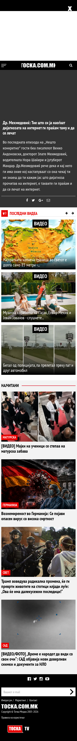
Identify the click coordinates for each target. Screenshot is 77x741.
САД (5, 645)
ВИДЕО (40, 223)
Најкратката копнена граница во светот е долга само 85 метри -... (35, 262)
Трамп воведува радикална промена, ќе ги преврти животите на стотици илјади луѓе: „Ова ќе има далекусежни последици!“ (35, 586)
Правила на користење (13, 717)
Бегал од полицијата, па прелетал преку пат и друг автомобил (38, 367)
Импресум (6, 700)
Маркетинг (20, 700)
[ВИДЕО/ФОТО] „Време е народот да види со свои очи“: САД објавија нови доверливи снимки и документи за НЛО (37, 659)
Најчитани (10, 385)
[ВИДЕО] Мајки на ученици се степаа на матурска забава (33, 448)
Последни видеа (23, 213)
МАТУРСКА (9, 437)
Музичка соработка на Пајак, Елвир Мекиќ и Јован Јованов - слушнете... (37, 315)
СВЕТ (6, 572)
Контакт (33, 700)
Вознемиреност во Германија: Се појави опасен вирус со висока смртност (33, 516)
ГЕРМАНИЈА (10, 505)
